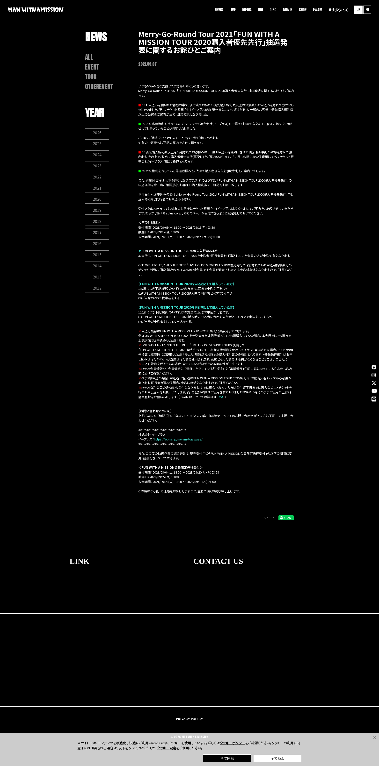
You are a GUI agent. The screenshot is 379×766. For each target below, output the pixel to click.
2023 (97, 166)
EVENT (92, 67)
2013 (97, 277)
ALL (89, 57)
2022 (97, 177)
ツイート (269, 517)
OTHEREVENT (99, 86)
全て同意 (227, 758)
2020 (97, 199)
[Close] (374, 737)
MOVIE (287, 10)
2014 (97, 266)
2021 (97, 188)
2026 (97, 133)
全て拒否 (277, 758)
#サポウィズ (338, 10)
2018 (97, 222)
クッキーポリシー (232, 742)
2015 (97, 255)
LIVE (232, 10)
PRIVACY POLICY (189, 719)
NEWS (219, 10)
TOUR (90, 76)
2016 (97, 244)
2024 (97, 155)
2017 (97, 233)
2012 (97, 288)
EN (367, 10)
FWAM (317, 10)
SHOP (302, 10)
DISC (273, 10)
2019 (97, 210)
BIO (260, 10)
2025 (97, 144)
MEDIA (247, 10)
